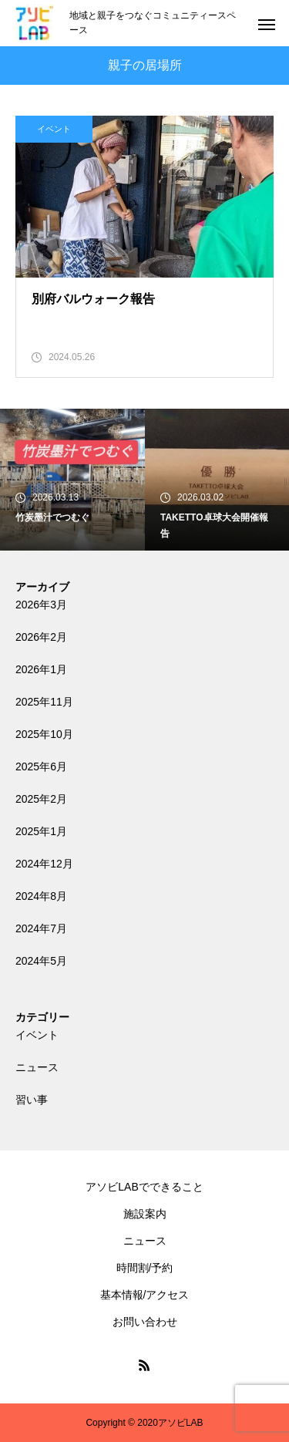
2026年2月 (41, 637)
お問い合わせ (145, 1322)
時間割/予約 (144, 1268)
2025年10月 (44, 734)
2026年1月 (41, 669)
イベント (54, 128)
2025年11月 (44, 702)
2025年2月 (41, 799)
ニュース (37, 1067)
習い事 (31, 1099)
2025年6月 (41, 766)
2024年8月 (41, 896)
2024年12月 (44, 863)
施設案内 (144, 1214)
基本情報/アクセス (145, 1295)
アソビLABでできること (144, 1187)
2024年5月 (41, 961)
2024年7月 (41, 928)
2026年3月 (41, 604)
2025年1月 (41, 831)
